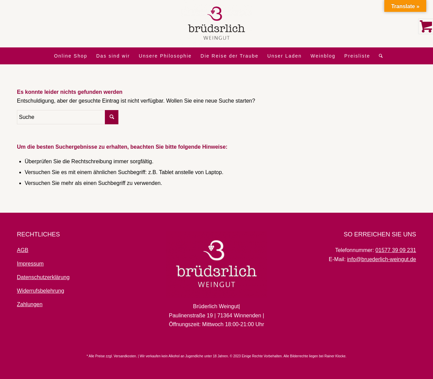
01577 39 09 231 (395, 250)
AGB (22, 250)
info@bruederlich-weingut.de (381, 259)
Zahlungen (30, 304)
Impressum (30, 264)
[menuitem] (71, 55)
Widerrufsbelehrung (40, 291)
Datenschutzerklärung (43, 277)
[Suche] (378, 55)
